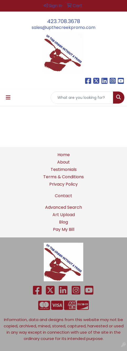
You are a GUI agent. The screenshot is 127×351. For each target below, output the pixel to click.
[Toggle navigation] (8, 97)
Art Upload (63, 215)
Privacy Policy (63, 184)
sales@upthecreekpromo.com (63, 27)
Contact (63, 196)
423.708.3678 (63, 21)
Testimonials (64, 169)
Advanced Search (63, 207)
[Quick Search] (82, 97)
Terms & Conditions (63, 177)
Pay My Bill (63, 229)
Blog (63, 222)
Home (63, 155)
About (63, 162)
